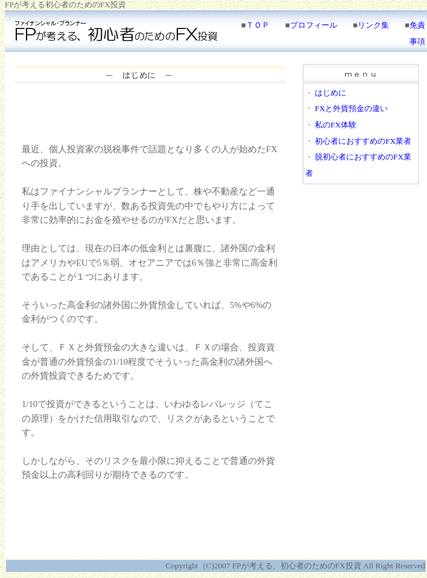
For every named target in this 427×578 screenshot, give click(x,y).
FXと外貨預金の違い (351, 108)
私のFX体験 (335, 124)
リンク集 (373, 25)
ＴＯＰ (258, 25)
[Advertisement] (150, 115)
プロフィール (313, 25)
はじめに (330, 92)
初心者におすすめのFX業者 (363, 141)
